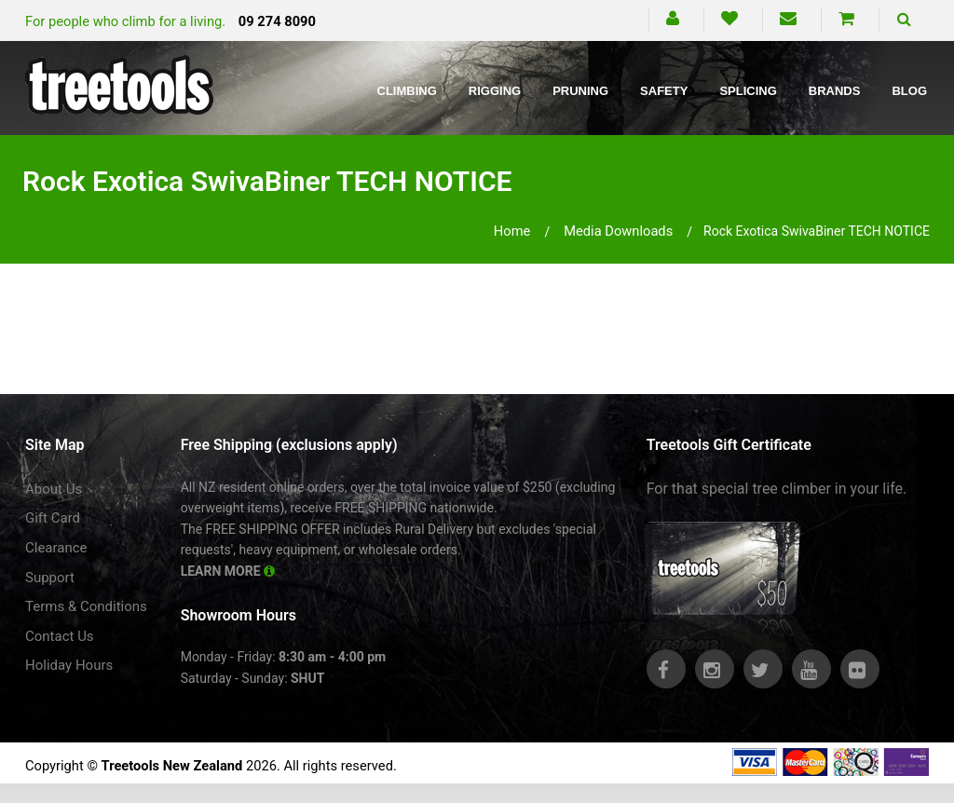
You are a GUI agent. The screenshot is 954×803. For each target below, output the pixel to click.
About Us (53, 489)
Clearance (56, 547)
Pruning (580, 91)
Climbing (407, 91)
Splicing (747, 91)
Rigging (495, 91)
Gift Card (52, 518)
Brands (835, 91)
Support (50, 577)
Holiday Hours (69, 665)
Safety (664, 91)
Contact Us (59, 636)
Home (512, 231)
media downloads (618, 231)
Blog (909, 91)
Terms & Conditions (86, 606)
